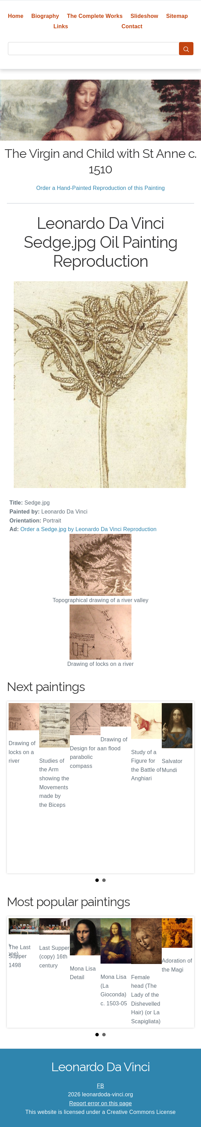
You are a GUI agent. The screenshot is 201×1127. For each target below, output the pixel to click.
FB (100, 1086)
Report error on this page (100, 1103)
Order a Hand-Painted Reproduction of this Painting (100, 188)
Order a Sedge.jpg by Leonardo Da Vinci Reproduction (88, 529)
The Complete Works (95, 16)
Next (183, 787)
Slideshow (144, 16)
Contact (131, 26)
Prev (17, 787)
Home (15, 16)
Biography (45, 16)
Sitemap (177, 16)
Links (60, 26)
